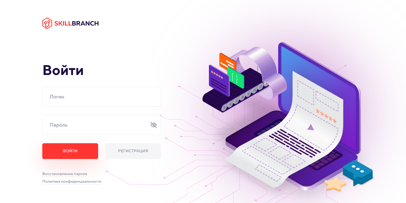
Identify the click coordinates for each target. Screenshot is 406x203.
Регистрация (133, 151)
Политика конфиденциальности (71, 181)
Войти (70, 151)
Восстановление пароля (64, 174)
